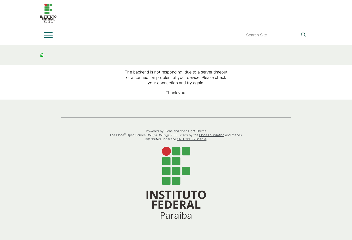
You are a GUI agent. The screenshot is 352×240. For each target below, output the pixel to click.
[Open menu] (48, 35)
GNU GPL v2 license (192, 139)
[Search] (272, 35)
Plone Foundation (211, 135)
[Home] (48, 22)
